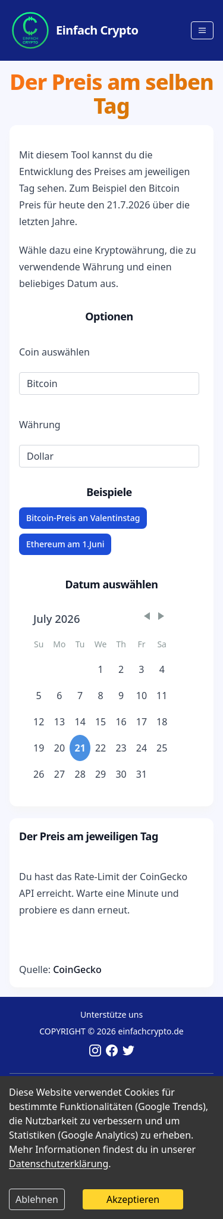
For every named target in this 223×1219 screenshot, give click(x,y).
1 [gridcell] (100, 669)
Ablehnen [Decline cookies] (36, 1199)
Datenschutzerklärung (58, 1163)
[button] (147, 616)
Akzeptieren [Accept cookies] (132, 1199)
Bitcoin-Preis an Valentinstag (83, 517)
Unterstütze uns (111, 1014)
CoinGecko (77, 969)
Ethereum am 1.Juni (65, 544)
